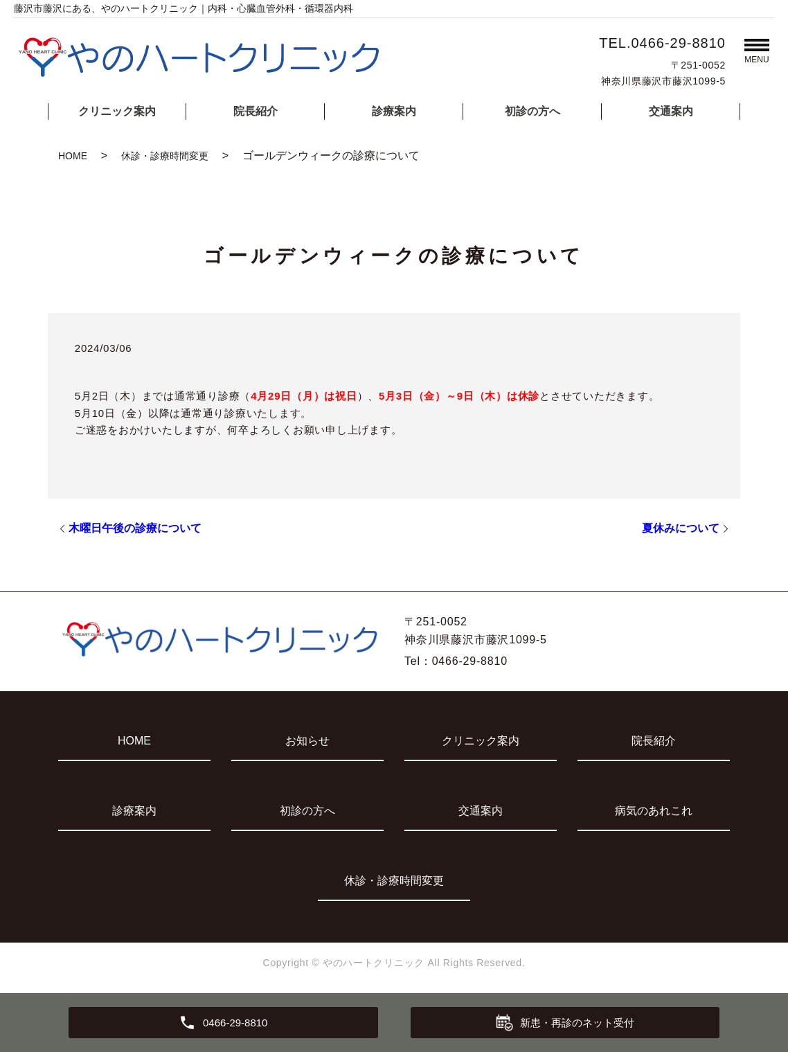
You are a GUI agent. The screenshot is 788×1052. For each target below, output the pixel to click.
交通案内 (671, 111)
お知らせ (307, 741)
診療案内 (394, 111)
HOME (72, 155)
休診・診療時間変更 (164, 155)
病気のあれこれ (653, 811)
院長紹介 (255, 111)
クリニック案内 (117, 111)
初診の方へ (532, 111)
